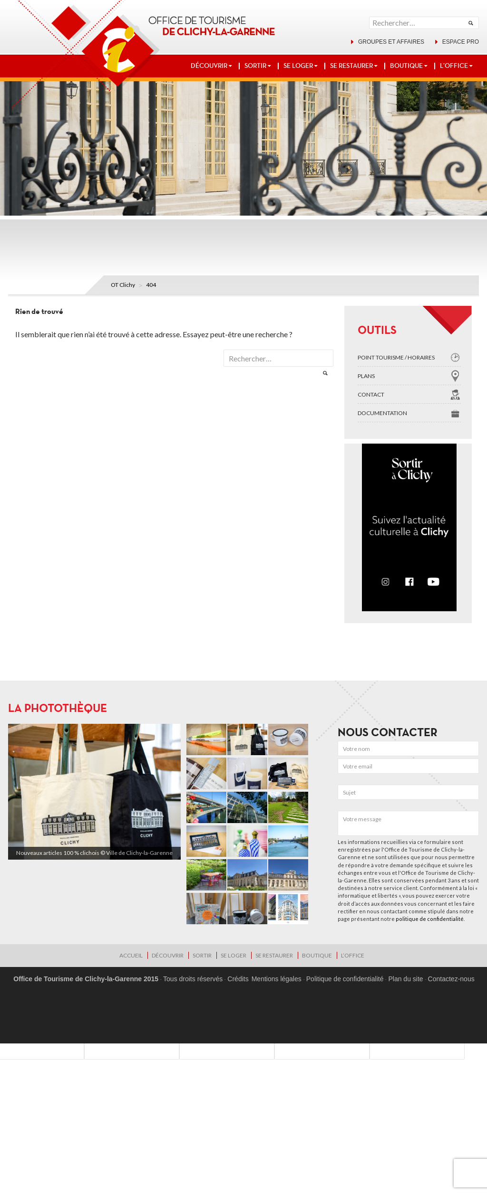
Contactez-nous (451, 979)
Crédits (237, 979)
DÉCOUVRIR (209, 66)
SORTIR (255, 66)
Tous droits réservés (193, 979)
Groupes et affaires (391, 41)
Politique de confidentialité (345, 979)
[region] (94, 792)
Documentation (382, 413)
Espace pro (460, 41)
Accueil (131, 955)
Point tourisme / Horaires (396, 357)
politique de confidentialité (430, 919)
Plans (366, 375)
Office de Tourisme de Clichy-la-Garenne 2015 (85, 979)
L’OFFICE (454, 66)
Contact (371, 394)
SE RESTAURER (351, 66)
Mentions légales (277, 979)
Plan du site (405, 979)
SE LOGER (298, 66)
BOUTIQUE (406, 66)
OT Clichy (123, 284)
